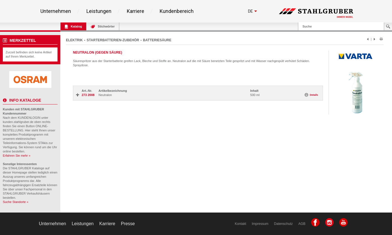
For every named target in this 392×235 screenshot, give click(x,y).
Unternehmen (55, 11)
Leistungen (98, 11)
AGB (301, 224)
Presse (128, 223)
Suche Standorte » (15, 202)
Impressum (260, 224)
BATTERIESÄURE (157, 40)
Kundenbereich (177, 11)
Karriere (135, 11)
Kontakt (240, 224)
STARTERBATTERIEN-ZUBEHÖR (113, 40)
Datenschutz (283, 224)
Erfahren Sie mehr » (16, 155)
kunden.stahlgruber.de (18, 122)
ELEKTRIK (74, 40)
